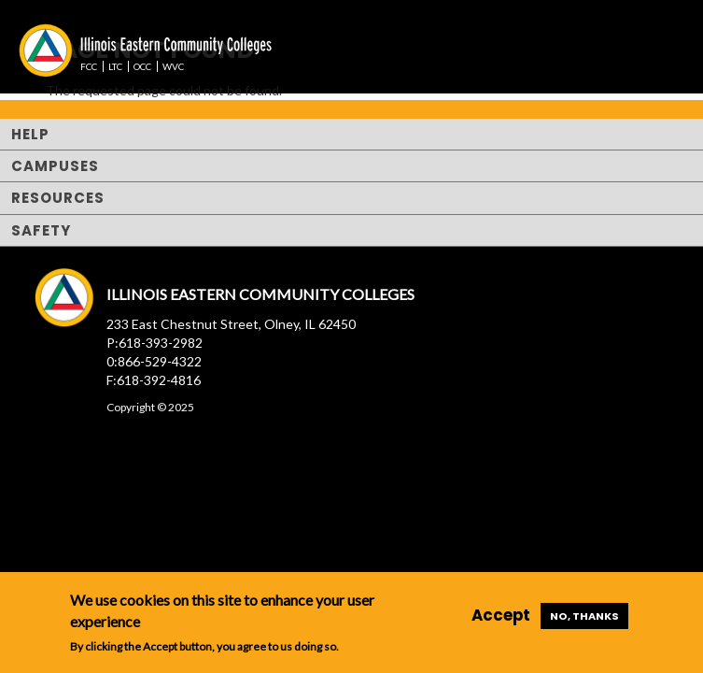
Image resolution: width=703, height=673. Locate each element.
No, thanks (584, 616)
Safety (41, 230)
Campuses (55, 166)
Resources (58, 198)
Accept (500, 615)
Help (30, 134)
